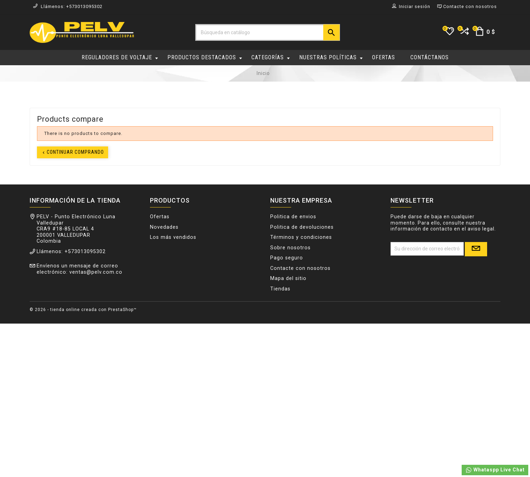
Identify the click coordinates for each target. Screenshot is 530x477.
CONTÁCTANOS (429, 57)
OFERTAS (383, 57)
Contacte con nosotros (300, 269)
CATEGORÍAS (270, 57)
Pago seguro (286, 258)
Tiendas (280, 289)
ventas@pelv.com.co (95, 272)
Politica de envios (293, 217)
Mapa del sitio (288, 279)
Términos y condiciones (301, 238)
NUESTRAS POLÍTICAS (331, 57)
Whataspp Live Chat (495, 470)
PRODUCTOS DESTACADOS (204, 57)
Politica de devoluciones (302, 227)
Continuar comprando (72, 152)
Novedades (164, 227)
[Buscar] (267, 32)
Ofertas (159, 217)
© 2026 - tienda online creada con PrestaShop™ (83, 309)
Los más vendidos (173, 238)
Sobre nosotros (290, 248)
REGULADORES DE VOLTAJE (120, 57)
